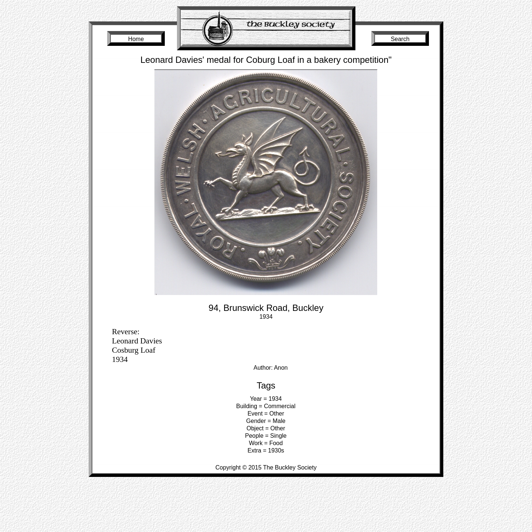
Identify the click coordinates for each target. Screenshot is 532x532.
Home (136, 39)
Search (400, 39)
